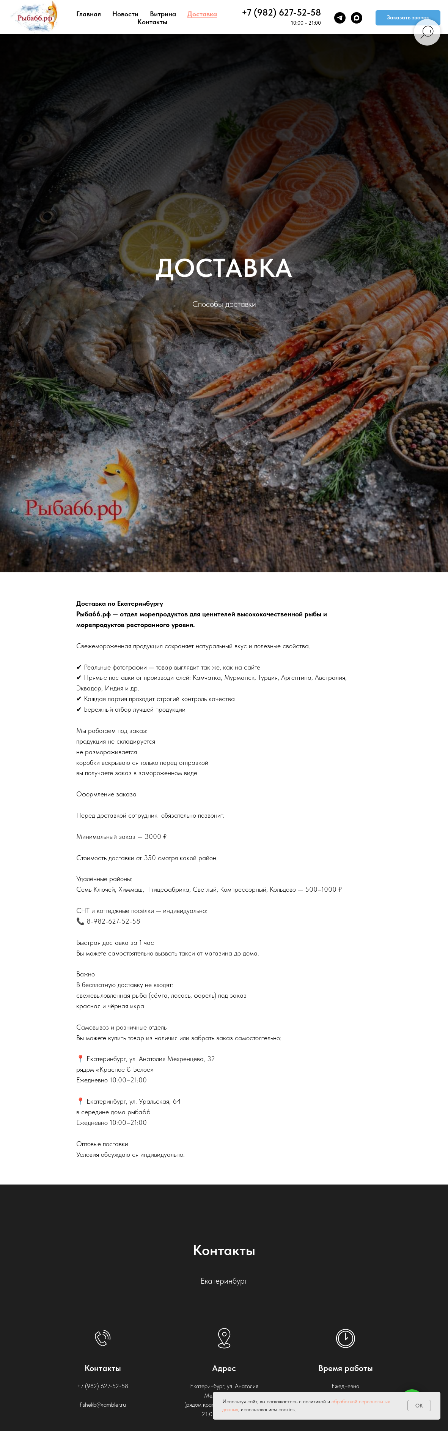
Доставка (202, 14)
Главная (88, 14)
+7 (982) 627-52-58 (281, 12)
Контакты (152, 22)
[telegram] (340, 18)
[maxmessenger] (356, 18)
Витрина (163, 14)
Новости (125, 14)
